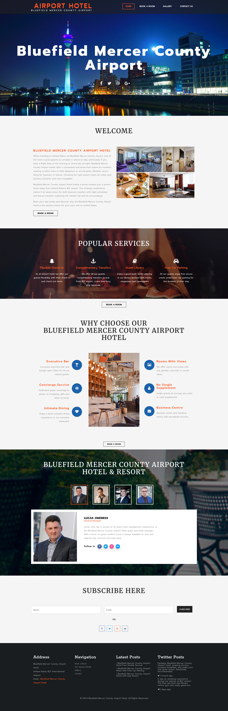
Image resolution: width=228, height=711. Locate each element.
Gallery (78, 670)
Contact (78, 673)
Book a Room (147, 6)
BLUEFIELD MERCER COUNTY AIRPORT (61, 6)
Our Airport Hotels (83, 666)
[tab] (79, 494)
